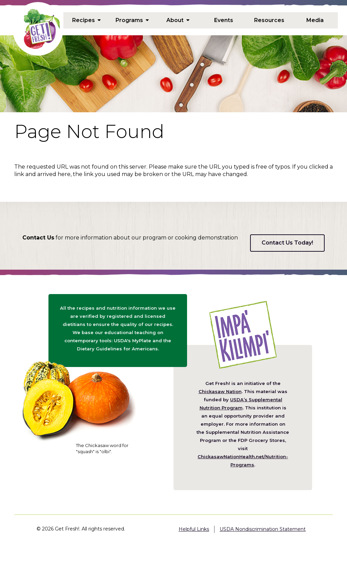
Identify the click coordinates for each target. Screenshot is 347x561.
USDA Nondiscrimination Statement (263, 529)
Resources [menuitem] (269, 20)
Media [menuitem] (315, 20)
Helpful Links (194, 529)
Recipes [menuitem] (86, 20)
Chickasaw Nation (220, 391)
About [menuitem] (178, 20)
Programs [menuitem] (132, 20)
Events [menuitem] (223, 20)
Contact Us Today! (287, 242)
